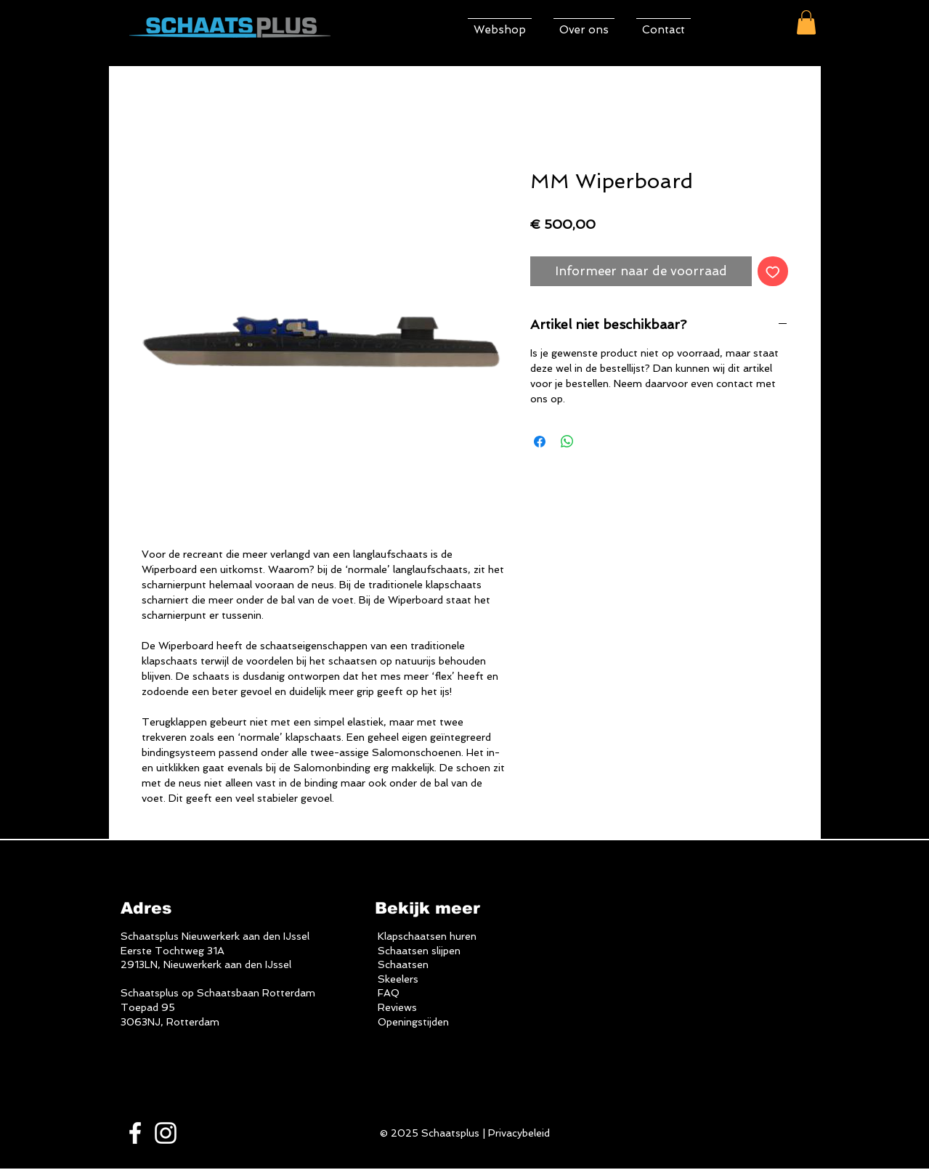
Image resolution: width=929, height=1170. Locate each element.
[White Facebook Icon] (135, 1132)
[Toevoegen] (773, 271)
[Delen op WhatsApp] (567, 441)
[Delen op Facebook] (539, 441)
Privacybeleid (519, 1133)
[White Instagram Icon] (165, 1132)
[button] (806, 22)
